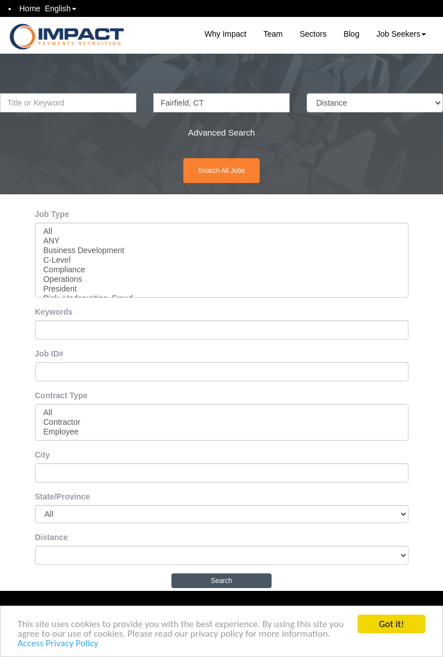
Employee (221, 432)
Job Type (52, 214)
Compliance (221, 270)
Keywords (54, 311)
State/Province (62, 496)
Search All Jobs (221, 171)
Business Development (221, 250)
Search (221, 581)
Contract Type (61, 395)
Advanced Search (221, 132)
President (221, 289)
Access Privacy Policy (58, 644)
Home (29, 8)
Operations (221, 279)
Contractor (221, 422)
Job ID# (49, 353)
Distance (51, 537)
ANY (221, 241)
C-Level (221, 260)
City (42, 454)
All (221, 231)
